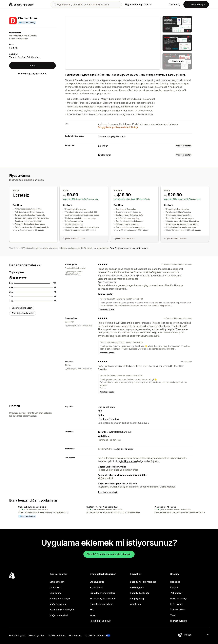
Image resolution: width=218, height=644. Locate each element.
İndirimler (103, 145)
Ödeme (102, 136)
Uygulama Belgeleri (108, 419)
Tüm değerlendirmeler (23, 313)
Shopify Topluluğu (139, 593)
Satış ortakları (177, 609)
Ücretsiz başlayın (196, 4)
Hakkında (175, 581)
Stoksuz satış (97, 581)
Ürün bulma (56, 587)
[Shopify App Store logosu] (21, 4)
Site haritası (75, 635)
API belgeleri (137, 587)
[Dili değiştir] (196, 634)
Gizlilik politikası (106, 407)
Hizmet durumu (178, 620)
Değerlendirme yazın (22, 308)
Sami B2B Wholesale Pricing (32, 507)
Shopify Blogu (137, 598)
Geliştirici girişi (17, 635)
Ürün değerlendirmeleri (102, 593)
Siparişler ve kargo (60, 598)
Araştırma (135, 604)
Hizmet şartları (37, 635)
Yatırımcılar (176, 593)
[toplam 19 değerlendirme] (54, 283)
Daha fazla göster (105, 294)
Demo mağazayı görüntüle (32, 73)
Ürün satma (56, 593)
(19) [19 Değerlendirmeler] (16, 48)
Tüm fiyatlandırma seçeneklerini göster (129, 248)
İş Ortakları (176, 604)
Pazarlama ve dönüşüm (62, 609)
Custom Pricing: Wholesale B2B (101, 507)
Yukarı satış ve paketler (102, 598)
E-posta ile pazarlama (101, 604)
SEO (92, 609)
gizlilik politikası (128, 461)
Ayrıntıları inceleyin (108, 492)
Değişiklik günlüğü (123, 449)
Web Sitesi (103, 436)
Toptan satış (104, 155)
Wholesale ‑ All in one (165, 507)
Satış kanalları (57, 581)
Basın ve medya (178, 598)
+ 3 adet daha (177, 61)
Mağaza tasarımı (58, 604)
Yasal (173, 615)
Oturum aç (174, 4)
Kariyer (174, 587)
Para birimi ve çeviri (100, 620)
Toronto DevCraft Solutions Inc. (24, 57)
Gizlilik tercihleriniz (95, 635)
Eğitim (101, 415)
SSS (100, 411)
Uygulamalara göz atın (138, 4)
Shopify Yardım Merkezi (143, 581)
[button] (41, 512)
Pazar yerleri (96, 587)
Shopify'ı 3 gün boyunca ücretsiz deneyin (109, 554)
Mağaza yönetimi (59, 615)
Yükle (32, 65)
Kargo (93, 615)
